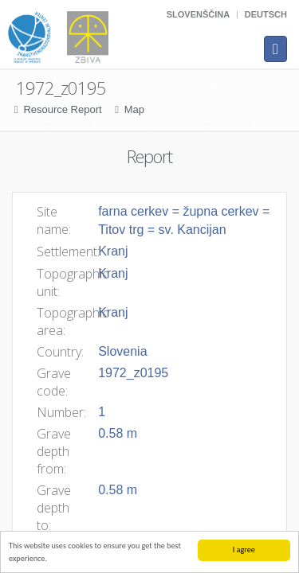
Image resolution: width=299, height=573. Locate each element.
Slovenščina (198, 14)
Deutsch (266, 14)
